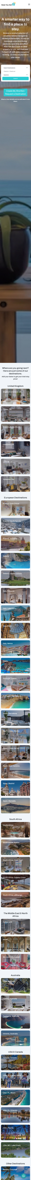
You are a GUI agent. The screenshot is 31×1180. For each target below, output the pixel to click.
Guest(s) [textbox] (6, 75)
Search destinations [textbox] (9, 68)
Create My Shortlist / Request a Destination (15, 92)
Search (15, 78)
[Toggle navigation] (29, 4)
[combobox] (15, 68)
